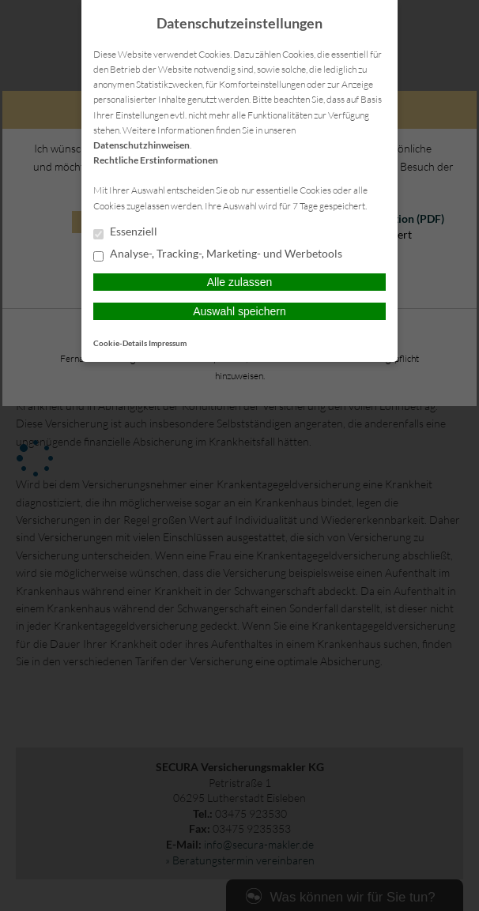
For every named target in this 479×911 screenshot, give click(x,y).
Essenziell (125, 232)
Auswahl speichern (239, 311)
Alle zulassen (240, 282)
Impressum (168, 343)
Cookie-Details (120, 343)
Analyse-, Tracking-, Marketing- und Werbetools (217, 254)
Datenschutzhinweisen (141, 145)
